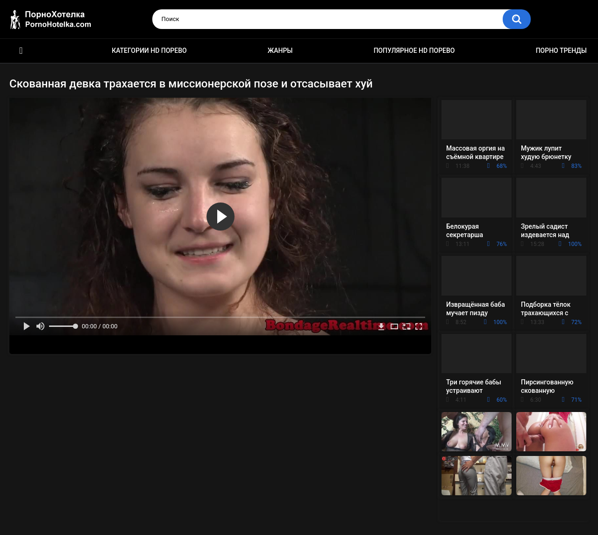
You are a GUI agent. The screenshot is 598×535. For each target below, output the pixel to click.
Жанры (280, 50)
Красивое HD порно (21, 51)
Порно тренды (561, 50)
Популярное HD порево (414, 50)
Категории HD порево (149, 50)
